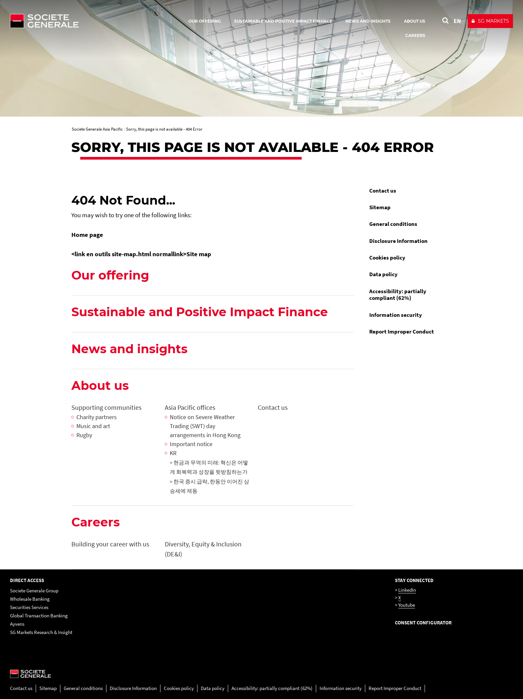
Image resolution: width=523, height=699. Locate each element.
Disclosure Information (398, 241)
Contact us (382, 190)
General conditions (393, 224)
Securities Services (29, 607)
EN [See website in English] (457, 21)
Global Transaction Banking (39, 615)
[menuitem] (408, 190)
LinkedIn (407, 590)
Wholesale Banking (30, 599)
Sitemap (380, 207)
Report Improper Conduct (401, 331)
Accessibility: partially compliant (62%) (397, 295)
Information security (395, 315)
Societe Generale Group (34, 590)
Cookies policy (387, 257)
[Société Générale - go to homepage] (83, 21)
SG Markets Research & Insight (41, 632)
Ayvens (17, 624)
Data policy (383, 274)
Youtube (406, 605)
